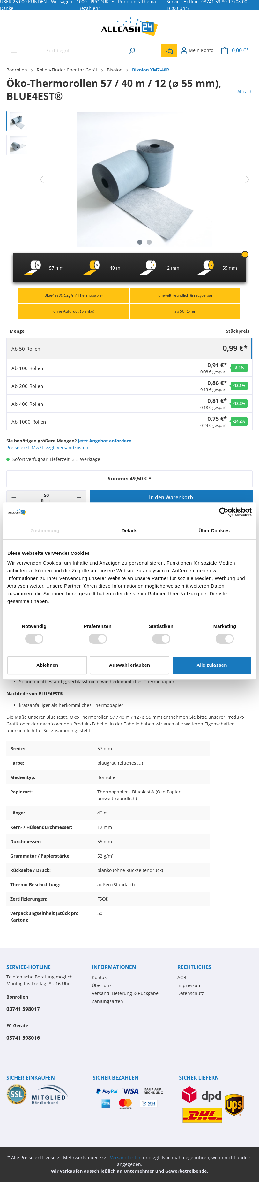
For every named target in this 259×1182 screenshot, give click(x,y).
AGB (181, 977)
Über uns (102, 985)
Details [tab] (129, 530)
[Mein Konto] (197, 50)
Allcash (245, 91)
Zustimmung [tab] (44, 530)
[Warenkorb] (235, 50)
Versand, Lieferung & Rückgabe (125, 993)
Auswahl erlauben (129, 665)
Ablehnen (47, 665)
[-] (13, 497)
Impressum (189, 985)
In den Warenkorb (171, 497)
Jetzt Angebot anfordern (105, 441)
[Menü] (13, 50)
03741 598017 (23, 1009)
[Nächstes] (247, 179)
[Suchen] (131, 50)
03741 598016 (23, 1037)
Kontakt (100, 977)
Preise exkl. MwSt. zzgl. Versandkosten (47, 447)
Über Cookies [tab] (214, 530)
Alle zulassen (211, 665)
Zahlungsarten (107, 1001)
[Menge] (46, 497)
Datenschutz (190, 993)
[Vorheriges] (41, 179)
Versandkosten (126, 1158)
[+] (79, 497)
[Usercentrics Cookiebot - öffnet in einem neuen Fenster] (224, 512)
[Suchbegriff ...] (84, 50)
